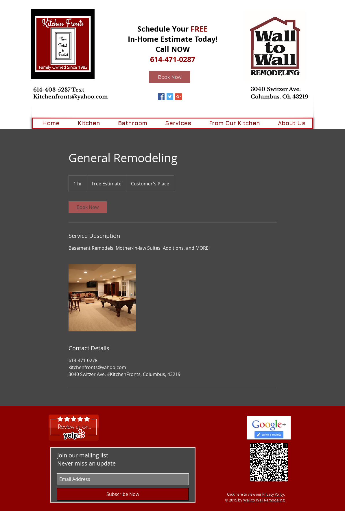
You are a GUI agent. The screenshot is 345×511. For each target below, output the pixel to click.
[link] (88, 207)
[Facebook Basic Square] (161, 96)
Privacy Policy (272, 494)
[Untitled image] (102, 297)
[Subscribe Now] (123, 494)
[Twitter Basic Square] (170, 96)
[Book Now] (169, 77)
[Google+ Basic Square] (178, 96)
